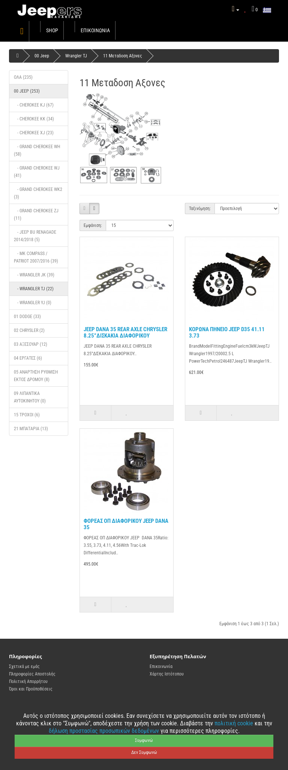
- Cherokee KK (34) (34, 119)
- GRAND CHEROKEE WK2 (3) (38, 193)
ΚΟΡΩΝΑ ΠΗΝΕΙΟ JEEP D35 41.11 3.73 (227, 332)
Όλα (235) (23, 77)
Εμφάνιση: (93, 225)
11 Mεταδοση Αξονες (122, 56)
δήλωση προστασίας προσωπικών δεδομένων (104, 730)
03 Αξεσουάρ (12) (30, 344)
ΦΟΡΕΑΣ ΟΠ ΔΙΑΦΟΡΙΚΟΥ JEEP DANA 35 (126, 524)
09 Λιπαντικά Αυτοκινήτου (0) (30, 397)
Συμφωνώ (144, 740)
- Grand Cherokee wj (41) (37, 171)
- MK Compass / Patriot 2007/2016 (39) (36, 257)
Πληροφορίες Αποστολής (32, 674)
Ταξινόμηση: (200, 208)
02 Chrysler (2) (29, 330)
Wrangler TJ (76, 56)
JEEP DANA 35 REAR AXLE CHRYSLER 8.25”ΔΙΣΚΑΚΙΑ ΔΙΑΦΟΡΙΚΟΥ (125, 332)
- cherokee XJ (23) (34, 132)
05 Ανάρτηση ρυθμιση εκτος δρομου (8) (36, 375)
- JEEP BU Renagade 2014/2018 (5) (35, 236)
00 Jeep (41, 56)
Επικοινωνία (95, 30)
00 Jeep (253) (27, 91)
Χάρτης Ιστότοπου (167, 674)
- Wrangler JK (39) (34, 275)
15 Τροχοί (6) (27, 414)
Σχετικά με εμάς (24, 666)
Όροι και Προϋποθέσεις (30, 689)
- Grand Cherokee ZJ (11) (36, 214)
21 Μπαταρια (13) (31, 428)
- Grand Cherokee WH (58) (37, 150)
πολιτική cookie (234, 723)
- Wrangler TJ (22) (34, 288)
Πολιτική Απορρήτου (28, 681)
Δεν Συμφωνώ (144, 752)
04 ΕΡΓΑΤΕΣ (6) (28, 358)
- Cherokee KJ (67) (34, 105)
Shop (52, 30)
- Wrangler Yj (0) (32, 302)
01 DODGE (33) (27, 316)
